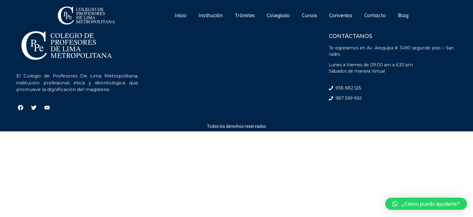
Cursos (309, 15)
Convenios (340, 15)
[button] (426, 204)
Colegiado (278, 15)
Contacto (375, 15)
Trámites (245, 15)
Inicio (180, 15)
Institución (210, 15)
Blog (403, 15)
